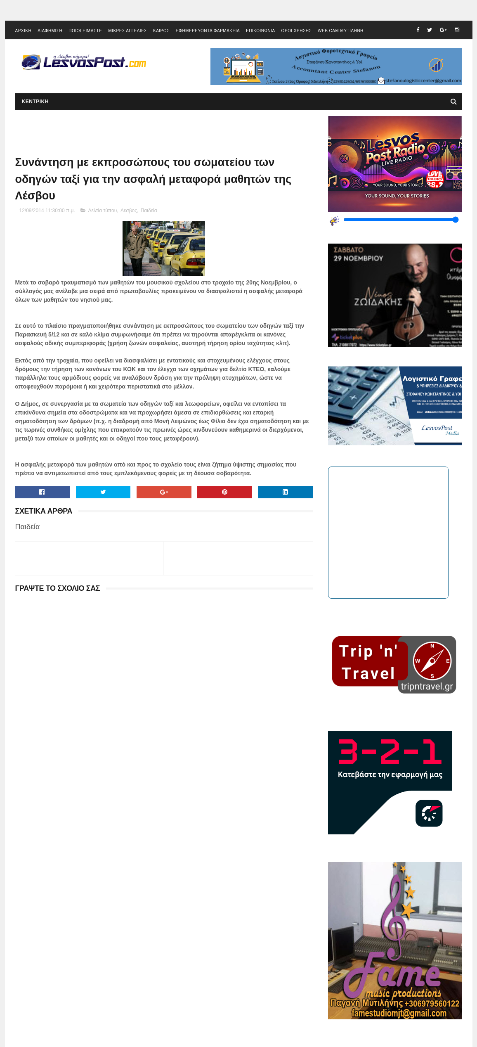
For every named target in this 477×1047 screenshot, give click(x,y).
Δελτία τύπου (102, 210)
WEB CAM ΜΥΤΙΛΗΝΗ (341, 30)
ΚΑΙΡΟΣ (161, 30)
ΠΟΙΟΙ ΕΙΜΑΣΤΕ (85, 30)
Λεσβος (128, 210)
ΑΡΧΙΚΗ (23, 30)
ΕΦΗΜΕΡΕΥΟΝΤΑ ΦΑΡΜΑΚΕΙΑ (208, 30)
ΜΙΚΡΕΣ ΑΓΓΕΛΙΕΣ (127, 30)
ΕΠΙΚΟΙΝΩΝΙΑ (260, 30)
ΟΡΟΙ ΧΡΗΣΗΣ (296, 30)
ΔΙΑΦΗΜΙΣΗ (50, 30)
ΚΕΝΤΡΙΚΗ (35, 101)
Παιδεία (149, 210)
